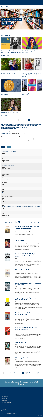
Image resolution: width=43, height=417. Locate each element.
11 (33, 373)
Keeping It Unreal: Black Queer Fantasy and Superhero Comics (27, 313)
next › (35, 222)
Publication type (28, 140)
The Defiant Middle (21, 342)
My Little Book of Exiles (22, 270)
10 (30, 373)
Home (3, 393)
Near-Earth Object (5, 179)
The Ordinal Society (5, 192)
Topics (2, 140)
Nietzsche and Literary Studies (8, 165)
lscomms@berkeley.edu (8, 128)
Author (19, 136)
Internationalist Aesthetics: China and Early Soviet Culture (26, 328)
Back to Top (40, 415)
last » (39, 222)
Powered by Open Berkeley (6, 407)
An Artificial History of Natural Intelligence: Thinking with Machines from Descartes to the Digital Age (21, 206)
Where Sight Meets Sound (23, 358)
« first (16, 120)
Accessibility (3, 409)
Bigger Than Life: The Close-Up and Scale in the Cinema (28, 283)
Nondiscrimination (4, 410)
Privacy (2, 412)
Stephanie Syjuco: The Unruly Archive (9, 151)
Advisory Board (4, 398)
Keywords (3, 136)
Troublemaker (19, 240)
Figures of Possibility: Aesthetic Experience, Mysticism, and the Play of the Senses (28, 255)
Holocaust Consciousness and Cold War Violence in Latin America (27, 227)
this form (19, 127)
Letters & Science (6, 7)
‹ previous (21, 120)
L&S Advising (4, 400)
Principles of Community (6, 402)
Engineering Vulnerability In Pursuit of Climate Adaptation (27, 298)
